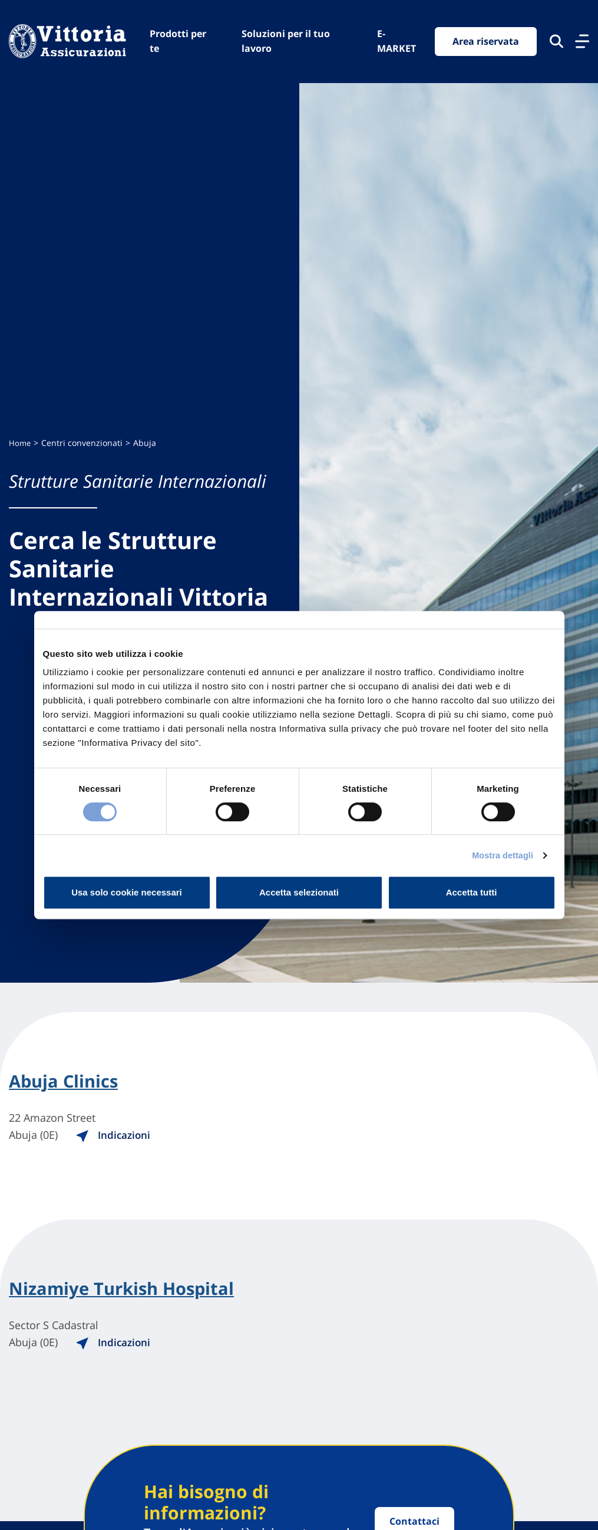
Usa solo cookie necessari (126, 892)
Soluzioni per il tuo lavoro (286, 41)
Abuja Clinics (65, 1081)
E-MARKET (396, 41)
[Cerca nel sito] (556, 42)
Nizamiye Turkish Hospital (125, 1290)
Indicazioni (126, 1135)
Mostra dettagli (501, 855)
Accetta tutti (471, 892)
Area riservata (485, 41)
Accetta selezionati (299, 892)
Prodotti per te (178, 41)
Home (20, 442)
